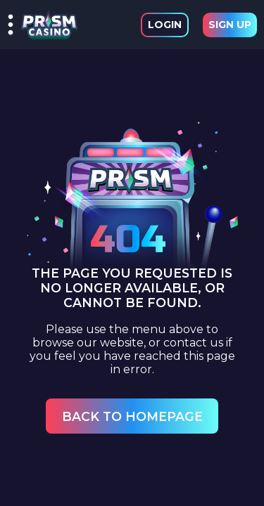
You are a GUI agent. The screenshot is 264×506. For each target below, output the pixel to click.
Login (165, 24)
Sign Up (229, 24)
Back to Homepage (132, 416)
